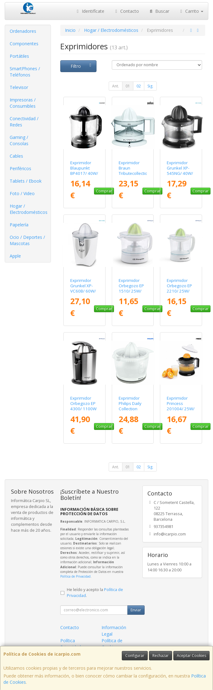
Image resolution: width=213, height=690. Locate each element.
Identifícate (89, 11)
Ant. (115, 86)
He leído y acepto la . (95, 592)
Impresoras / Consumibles (23, 103)
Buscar (158, 11)
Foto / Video (22, 193)
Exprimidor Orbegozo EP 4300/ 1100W (83, 403)
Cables (16, 156)
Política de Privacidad (75, 576)
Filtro (82, 66)
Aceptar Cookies (191, 655)
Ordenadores (23, 31)
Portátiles (19, 56)
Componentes (24, 44)
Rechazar (160, 655)
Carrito (191, 11)
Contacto (126, 11)
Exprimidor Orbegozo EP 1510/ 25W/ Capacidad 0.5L (131, 291)
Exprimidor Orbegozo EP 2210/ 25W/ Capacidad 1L (180, 288)
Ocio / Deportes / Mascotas (27, 240)
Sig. (150, 86)
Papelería (19, 225)
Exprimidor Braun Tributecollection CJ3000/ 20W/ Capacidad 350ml (134, 176)
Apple (15, 256)
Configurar (134, 655)
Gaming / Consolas (19, 140)
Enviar (136, 610)
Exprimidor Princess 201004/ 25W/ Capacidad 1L (181, 406)
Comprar (104, 191)
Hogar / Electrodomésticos (28, 209)
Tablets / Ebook (26, 181)
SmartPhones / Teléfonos (25, 72)
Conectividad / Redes (24, 122)
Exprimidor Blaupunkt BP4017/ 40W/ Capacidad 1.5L (84, 173)
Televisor (19, 87)
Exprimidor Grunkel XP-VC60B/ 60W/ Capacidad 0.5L (83, 291)
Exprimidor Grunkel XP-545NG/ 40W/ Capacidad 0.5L (180, 173)
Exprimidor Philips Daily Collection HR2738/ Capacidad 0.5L (130, 411)
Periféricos (20, 168)
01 (128, 86)
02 (138, 86)
